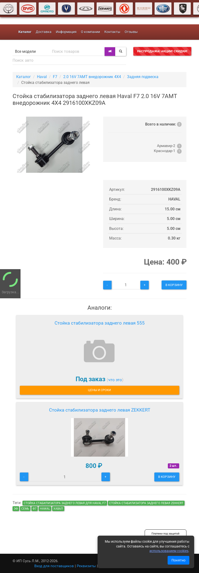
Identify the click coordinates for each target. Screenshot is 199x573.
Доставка (43, 32)
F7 (55, 76)
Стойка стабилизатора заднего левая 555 (100, 323)
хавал (58, 508)
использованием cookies (168, 551)
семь (25, 508)
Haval (42, 76)
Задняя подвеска (142, 76)
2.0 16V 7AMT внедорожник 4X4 (92, 76)
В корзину (174, 285)
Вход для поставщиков (54, 566)
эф (16, 508)
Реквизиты (86, 566)
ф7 (34, 508)
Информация (66, 32)
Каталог (23, 76)
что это (115, 379)
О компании (90, 32)
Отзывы (131, 32)
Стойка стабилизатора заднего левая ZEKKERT (99, 410)
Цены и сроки (99, 390)
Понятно (178, 560)
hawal (45, 508)
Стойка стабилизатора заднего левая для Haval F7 (65, 503)
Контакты (112, 32)
